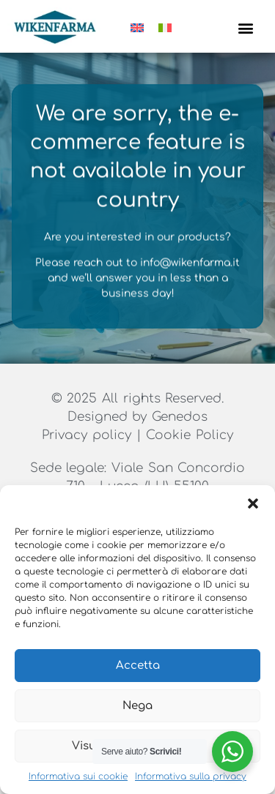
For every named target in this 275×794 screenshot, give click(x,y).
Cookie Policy (189, 438)
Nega (137, 706)
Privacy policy (89, 438)
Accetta (138, 665)
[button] (253, 503)
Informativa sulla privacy (190, 776)
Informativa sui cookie (78, 776)
